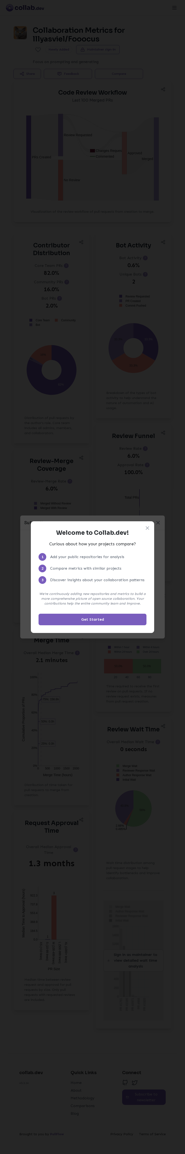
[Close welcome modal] (147, 528)
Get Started (92, 619)
